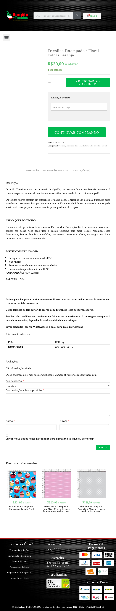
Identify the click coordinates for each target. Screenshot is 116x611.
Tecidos (61, 145)
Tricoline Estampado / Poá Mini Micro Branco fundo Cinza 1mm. (91, 509)
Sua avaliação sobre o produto (25, 390)
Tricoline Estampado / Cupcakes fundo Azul (22, 507)
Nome (10, 421)
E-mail (64, 421)
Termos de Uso (19, 561)
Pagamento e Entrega (19, 566)
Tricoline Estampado (84, 145)
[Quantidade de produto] (50, 82)
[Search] (77, 15)
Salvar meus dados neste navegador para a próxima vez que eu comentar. (50, 439)
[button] (6, 37)
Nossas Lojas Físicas (19, 577)
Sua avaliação (15, 381)
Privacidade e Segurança (19, 555)
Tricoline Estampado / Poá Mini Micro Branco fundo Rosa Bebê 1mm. (56, 509)
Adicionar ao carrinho (88, 82)
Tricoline (70, 145)
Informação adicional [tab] (56, 170)
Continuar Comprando (77, 132)
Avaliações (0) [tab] (81, 170)
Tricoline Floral (100, 145)
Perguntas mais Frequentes (19, 572)
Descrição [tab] (32, 170)
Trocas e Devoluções (19, 550)
